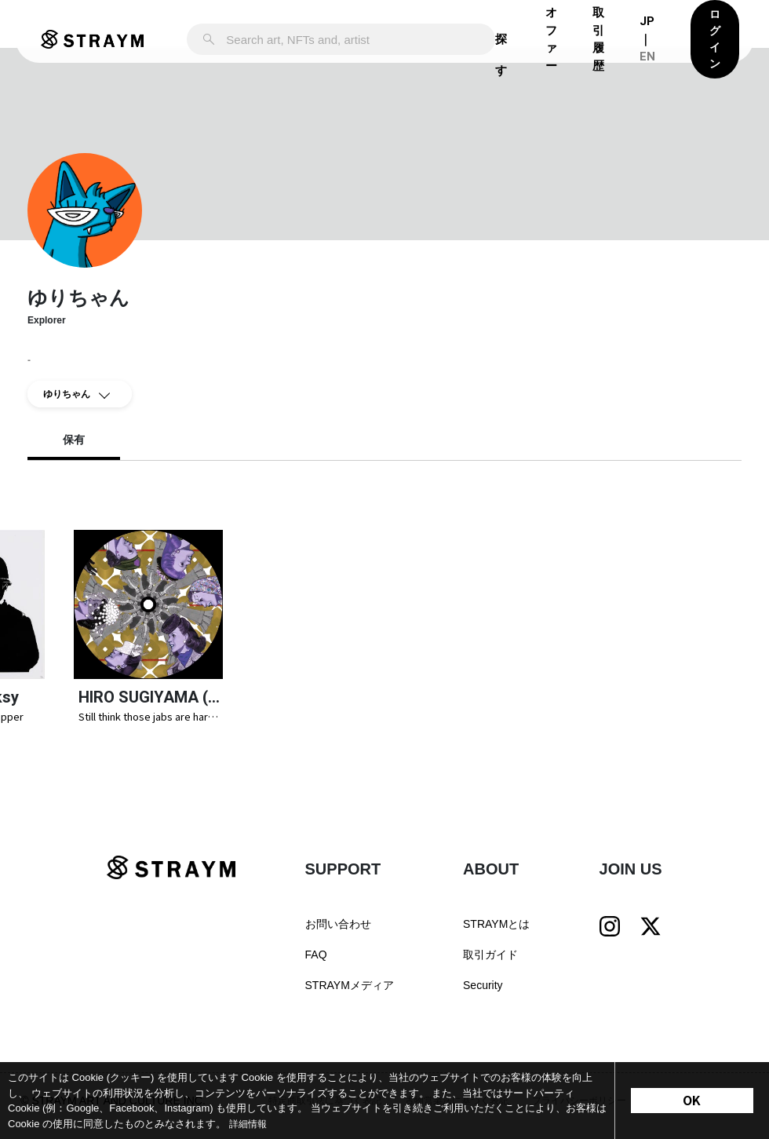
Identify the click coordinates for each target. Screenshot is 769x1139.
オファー (551, 39)
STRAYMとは (496, 933)
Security (483, 994)
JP (647, 21)
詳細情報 (249, 1124)
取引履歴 (598, 39)
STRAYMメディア (349, 994)
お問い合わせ (338, 933)
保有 (74, 440)
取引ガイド (490, 964)
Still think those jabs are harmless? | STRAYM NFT (149, 725)
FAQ (316, 964)
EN (647, 56)
